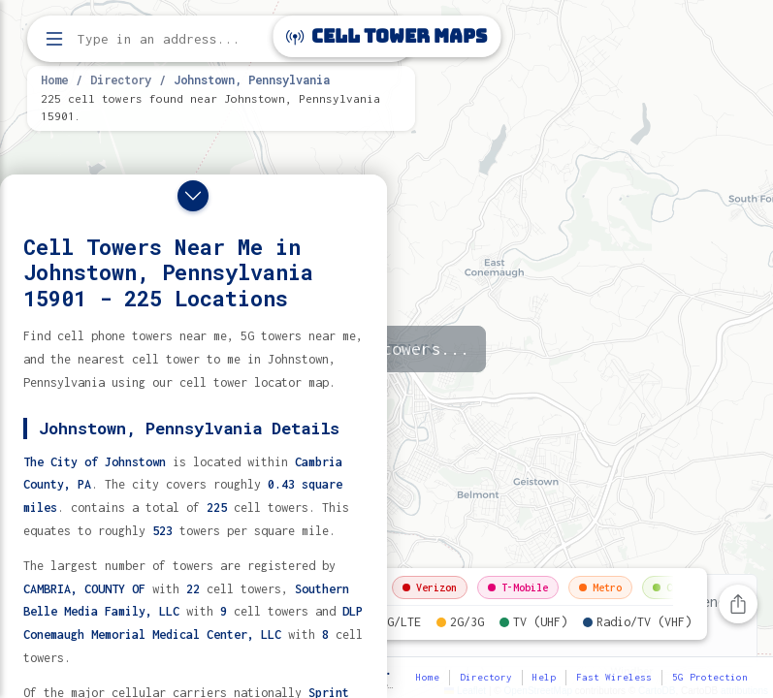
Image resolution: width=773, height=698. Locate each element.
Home (54, 79)
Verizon (430, 587)
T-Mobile (518, 587)
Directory (120, 79)
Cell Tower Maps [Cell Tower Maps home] (386, 36)
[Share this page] (738, 604)
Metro (600, 587)
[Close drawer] (193, 195)
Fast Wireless (614, 677)
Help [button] (544, 677)
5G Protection (710, 677)
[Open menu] (54, 38)
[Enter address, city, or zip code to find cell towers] (223, 39)
